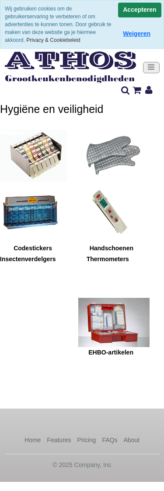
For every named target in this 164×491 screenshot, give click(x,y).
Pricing (86, 439)
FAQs (109, 439)
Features (59, 439)
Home (32, 439)
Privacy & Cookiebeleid (53, 40)
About (131, 439)
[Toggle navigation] (151, 68)
